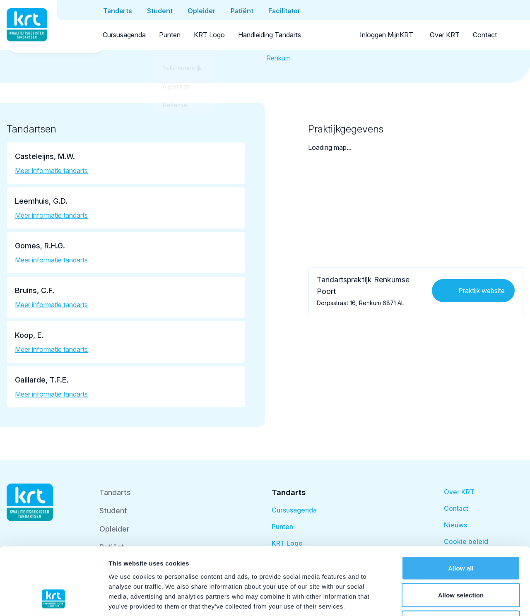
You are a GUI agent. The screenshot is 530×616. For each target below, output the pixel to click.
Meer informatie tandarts (51, 170)
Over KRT (445, 35)
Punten (170, 35)
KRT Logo (209, 35)
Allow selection (461, 534)
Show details (434, 599)
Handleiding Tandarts (269, 35)
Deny (460, 561)
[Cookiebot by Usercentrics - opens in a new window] (53, 600)
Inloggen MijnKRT (386, 35)
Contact (485, 35)
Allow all (461, 507)
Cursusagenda (124, 35)
